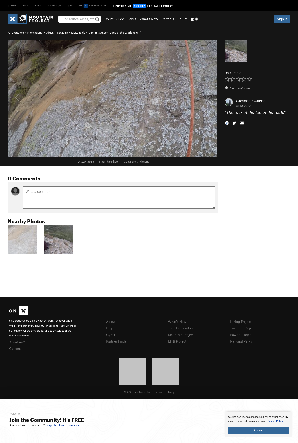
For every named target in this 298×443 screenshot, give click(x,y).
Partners (168, 19)
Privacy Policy (275, 421)
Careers (15, 349)
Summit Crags (97, 32)
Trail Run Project (242, 328)
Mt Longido (78, 32)
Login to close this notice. (63, 425)
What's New (149, 19)
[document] (258, 424)
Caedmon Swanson (251, 101)
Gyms (132, 19)
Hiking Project (240, 322)
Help (109, 328)
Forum (182, 19)
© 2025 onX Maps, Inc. (137, 392)
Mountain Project (181, 335)
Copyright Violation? (136, 161)
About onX (17, 342)
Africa (50, 32)
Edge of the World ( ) (125, 32)
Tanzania (62, 32)
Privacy (170, 392)
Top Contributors (180, 328)
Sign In (282, 19)
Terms (158, 392)
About (110, 322)
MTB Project (177, 341)
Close (258, 430)
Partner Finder (117, 341)
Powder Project (241, 335)
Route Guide (114, 19)
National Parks (241, 341)
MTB (25, 5)
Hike (38, 5)
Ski (70, 5)
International (35, 32)
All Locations (16, 32)
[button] (227, 122)
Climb (12, 5)
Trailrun (54, 5)
